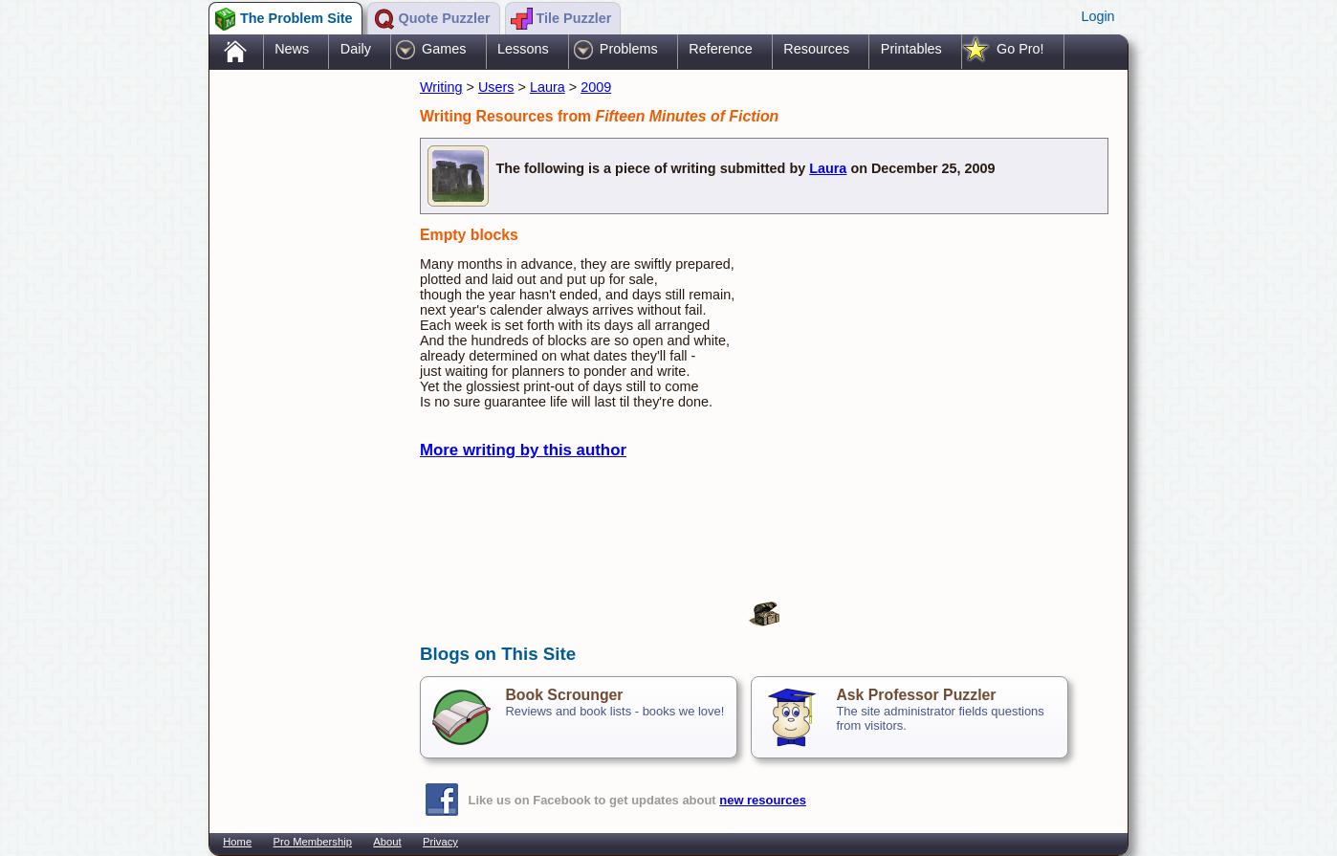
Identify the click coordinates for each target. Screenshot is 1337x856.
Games (444, 48)
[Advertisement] (305, 376)
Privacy (440, 841)
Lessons (523, 48)
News (291, 48)
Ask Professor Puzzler (916, 695)
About (387, 841)
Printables (911, 48)
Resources (816, 48)
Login (1097, 16)
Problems (629, 48)
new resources (762, 800)
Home (237, 841)
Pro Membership (313, 841)
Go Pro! (1020, 48)
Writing (441, 87)
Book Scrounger (564, 695)
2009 (596, 87)
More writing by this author (523, 450)
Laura (547, 87)
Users (496, 87)
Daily (355, 48)
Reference (720, 48)
